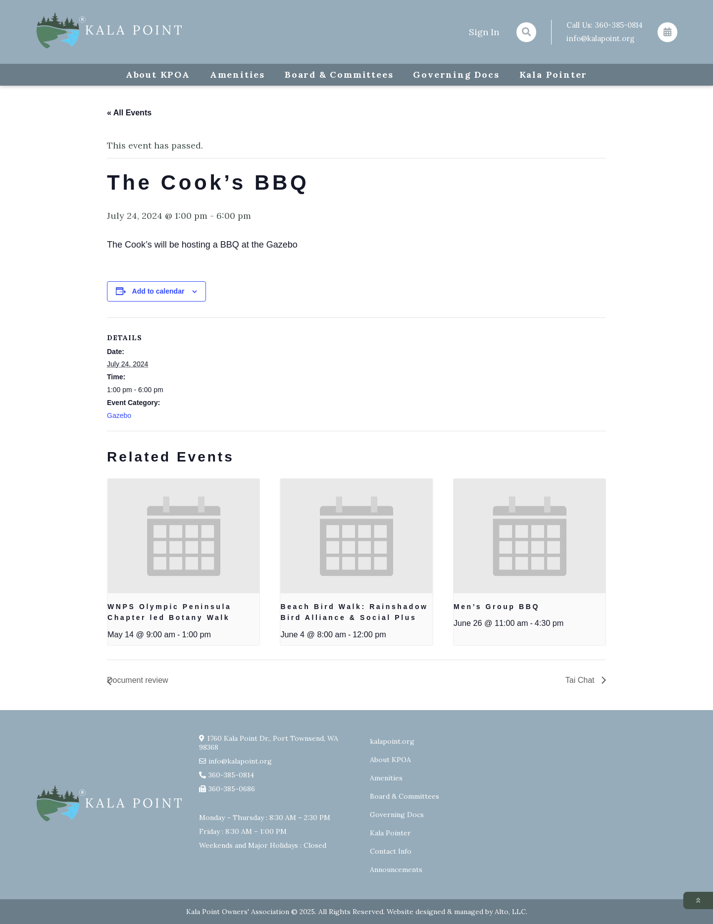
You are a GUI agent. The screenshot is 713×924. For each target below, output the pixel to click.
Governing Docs (456, 74)
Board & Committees (339, 74)
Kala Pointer (553, 74)
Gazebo (119, 415)
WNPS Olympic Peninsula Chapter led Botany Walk (169, 612)
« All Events (129, 112)
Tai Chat (581, 680)
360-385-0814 (619, 25)
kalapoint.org (392, 741)
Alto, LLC (510, 911)
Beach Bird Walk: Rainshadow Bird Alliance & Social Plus (354, 612)
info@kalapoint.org (600, 38)
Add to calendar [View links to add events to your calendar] (158, 291)
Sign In (484, 32)
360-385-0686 (231, 788)
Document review (137, 680)
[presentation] (183, 536)
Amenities (237, 74)
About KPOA (158, 74)
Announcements (396, 869)
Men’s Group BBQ (497, 607)
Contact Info (390, 851)
